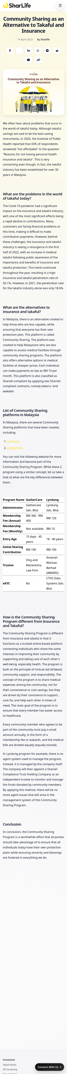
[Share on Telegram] (47, 50)
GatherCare (15, 448)
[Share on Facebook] (10, 50)
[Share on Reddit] (57, 50)
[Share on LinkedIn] (28, 50)
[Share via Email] (28, 59)
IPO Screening (10, 1069)
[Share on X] (19, 50)
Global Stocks (9, 1064)
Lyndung (13, 441)
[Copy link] (38, 59)
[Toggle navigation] (60, 5)
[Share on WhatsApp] (37, 50)
